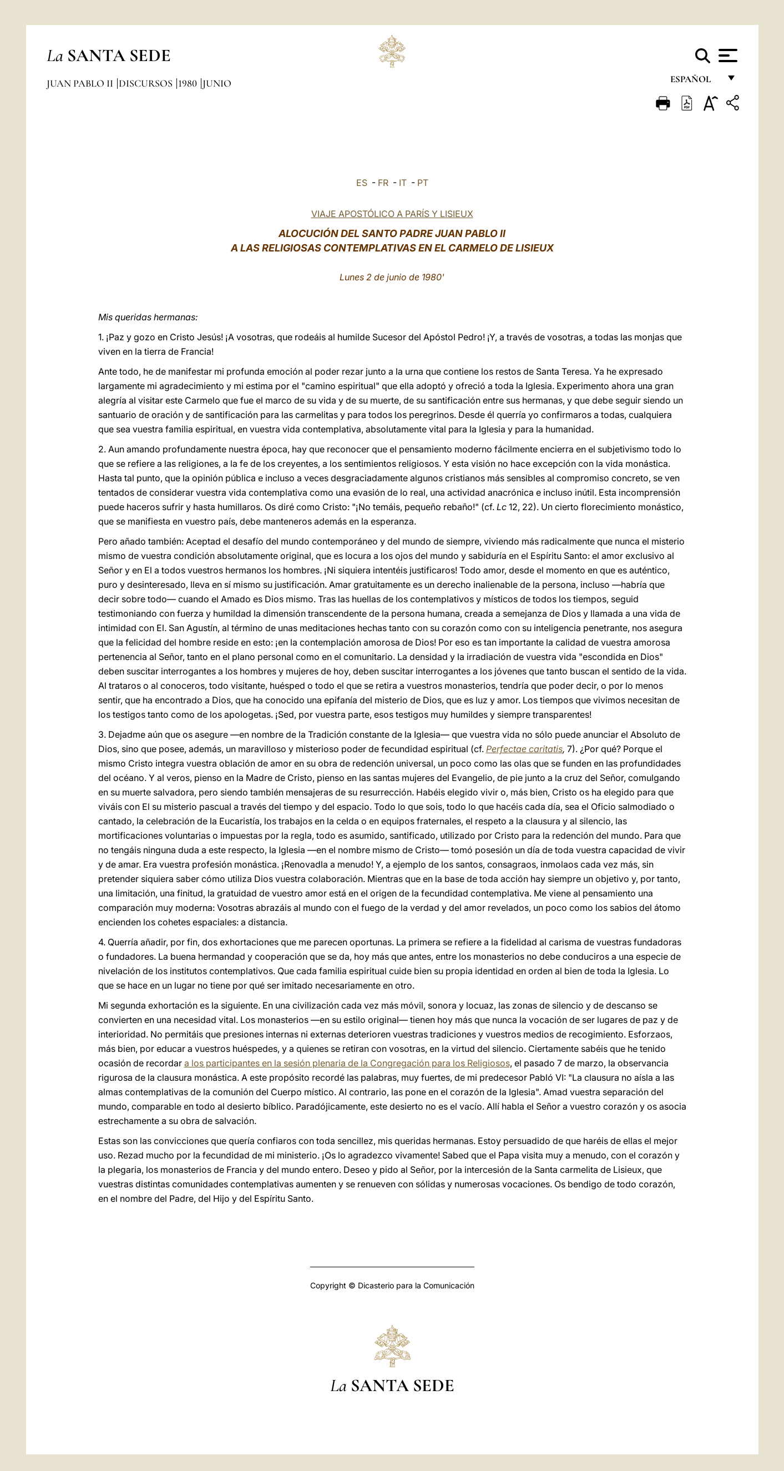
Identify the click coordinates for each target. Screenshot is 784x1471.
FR (383, 182)
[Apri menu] (726, 55)
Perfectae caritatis (524, 748)
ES (361, 182)
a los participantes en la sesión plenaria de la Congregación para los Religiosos (347, 1063)
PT (422, 182)
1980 (188, 83)
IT (403, 182)
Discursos (147, 83)
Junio (217, 83)
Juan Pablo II (81, 83)
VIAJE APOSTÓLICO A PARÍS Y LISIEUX (392, 213)
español (695, 81)
